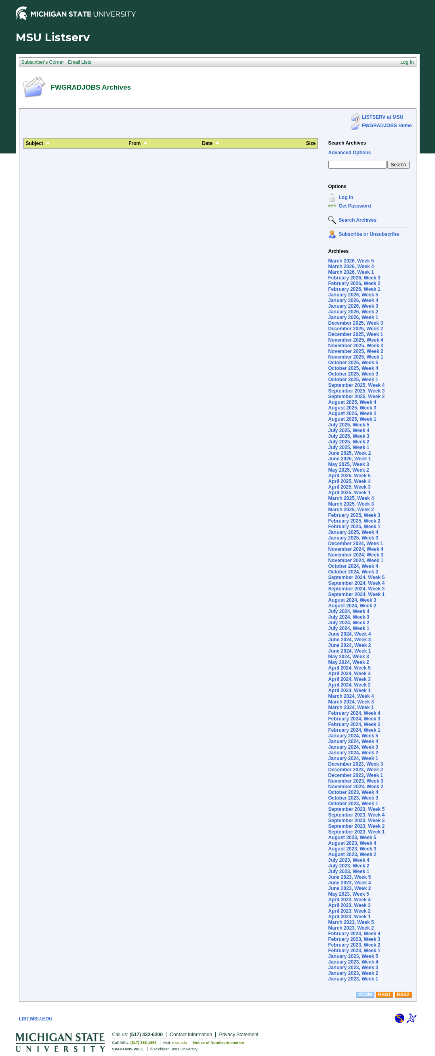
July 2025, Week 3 (348, 436)
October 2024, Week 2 (353, 572)
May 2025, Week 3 (348, 464)
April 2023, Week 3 (349, 905)
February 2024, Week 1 (354, 730)
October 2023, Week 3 (353, 798)
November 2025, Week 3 (355, 346)
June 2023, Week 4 (349, 883)
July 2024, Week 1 (348, 628)
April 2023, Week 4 (349, 900)
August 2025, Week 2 (352, 413)
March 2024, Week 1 (351, 707)
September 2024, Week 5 (356, 577)
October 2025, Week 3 (353, 374)
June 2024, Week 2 (349, 645)
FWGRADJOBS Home (387, 125)
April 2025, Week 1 (349, 492)
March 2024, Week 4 (351, 696)
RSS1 (384, 994)
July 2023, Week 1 (348, 871)
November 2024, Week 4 (355, 549)
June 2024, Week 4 (349, 634)
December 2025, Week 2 (355, 329)
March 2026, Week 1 (351, 272)
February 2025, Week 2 (354, 521)
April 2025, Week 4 (349, 481)
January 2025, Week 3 (353, 538)
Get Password (354, 206)
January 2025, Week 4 (353, 532)
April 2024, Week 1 (349, 690)
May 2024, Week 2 (348, 662)
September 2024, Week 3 (356, 589)
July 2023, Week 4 (348, 860)
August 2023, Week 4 (352, 843)
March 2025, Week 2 (351, 509)
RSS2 (403, 994)
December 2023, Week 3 (355, 764)
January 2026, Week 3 (353, 306)
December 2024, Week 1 (355, 543)
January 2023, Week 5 (353, 956)
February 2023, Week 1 (354, 950)
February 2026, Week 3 (354, 278)
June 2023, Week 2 (349, 888)
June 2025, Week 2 (349, 453)
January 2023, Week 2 (353, 973)
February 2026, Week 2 (354, 283)
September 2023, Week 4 (356, 815)
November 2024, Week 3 (355, 555)
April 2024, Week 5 (349, 668)
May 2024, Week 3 (348, 656)
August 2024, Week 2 (352, 606)
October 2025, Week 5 (353, 362)
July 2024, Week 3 (348, 617)
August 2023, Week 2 (352, 854)
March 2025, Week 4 (351, 498)
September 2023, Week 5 (356, 809)
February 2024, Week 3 (354, 719)
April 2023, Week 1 (349, 917)
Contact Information (191, 1034)
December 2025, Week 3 (355, 323)
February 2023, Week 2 (354, 945)
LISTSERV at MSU (382, 117)
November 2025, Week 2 (355, 351)
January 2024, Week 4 (353, 741)
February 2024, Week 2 (354, 724)
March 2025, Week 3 (351, 504)
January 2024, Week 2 (353, 753)
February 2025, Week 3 (354, 515)
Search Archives (347, 143)
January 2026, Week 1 (353, 317)
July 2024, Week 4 (348, 611)
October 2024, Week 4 (353, 566)
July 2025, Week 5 (348, 425)
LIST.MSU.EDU (36, 1019)
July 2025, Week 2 (348, 442)
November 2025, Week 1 (355, 357)
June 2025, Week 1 (349, 459)
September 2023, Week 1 (356, 832)
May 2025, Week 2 (348, 470)
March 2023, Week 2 (351, 928)
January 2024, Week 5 (353, 736)
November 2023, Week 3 (355, 781)
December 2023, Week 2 (355, 770)
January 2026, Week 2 (353, 312)
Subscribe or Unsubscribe (368, 234)
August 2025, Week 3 (352, 408)
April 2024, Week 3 (349, 679)
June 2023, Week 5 (349, 877)
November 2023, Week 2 (355, 786)
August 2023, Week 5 (352, 837)
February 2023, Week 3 (354, 939)
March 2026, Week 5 (351, 261)
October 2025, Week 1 (353, 379)
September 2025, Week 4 (356, 385)
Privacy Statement (238, 1034)
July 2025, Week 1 (348, 447)
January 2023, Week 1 (353, 979)
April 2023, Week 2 (349, 911)
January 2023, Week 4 (353, 962)
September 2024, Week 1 (356, 594)
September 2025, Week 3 (356, 391)
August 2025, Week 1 (352, 419)
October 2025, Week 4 (353, 368)
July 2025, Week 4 (348, 430)
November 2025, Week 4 (355, 340)
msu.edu (179, 1042)
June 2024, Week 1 (349, 651)
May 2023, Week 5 (348, 894)
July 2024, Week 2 (348, 623)
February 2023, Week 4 (354, 933)
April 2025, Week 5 (349, 476)
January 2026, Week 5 (353, 295)
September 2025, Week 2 (356, 396)
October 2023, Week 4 (353, 792)
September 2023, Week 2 (356, 826)
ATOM (365, 994)
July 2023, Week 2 (348, 866)
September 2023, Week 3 (356, 820)
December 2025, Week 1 (355, 334)
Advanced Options (349, 152)
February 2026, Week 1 (354, 289)
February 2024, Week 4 (354, 713)
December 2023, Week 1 (355, 775)
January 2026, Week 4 (353, 300)
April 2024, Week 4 (349, 673)
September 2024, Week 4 (356, 583)
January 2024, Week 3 (353, 747)
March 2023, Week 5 (351, 922)
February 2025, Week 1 (354, 526)
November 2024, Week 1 (355, 560)
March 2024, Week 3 (351, 702)
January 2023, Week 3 (353, 967)
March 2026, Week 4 (351, 266)
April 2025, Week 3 (349, 487)
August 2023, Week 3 (352, 849)
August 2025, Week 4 (352, 402)
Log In (345, 197)
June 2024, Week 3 (349, 639)
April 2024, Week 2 (349, 685)
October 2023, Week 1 (353, 803)
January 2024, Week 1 (353, 758)
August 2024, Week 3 (352, 600)
